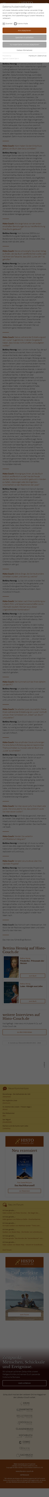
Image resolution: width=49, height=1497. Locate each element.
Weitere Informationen (24, 50)
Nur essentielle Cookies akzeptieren (24, 44)
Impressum (33, 56)
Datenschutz (42, 56)
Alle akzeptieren (24, 30)
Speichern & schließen (24, 37)
